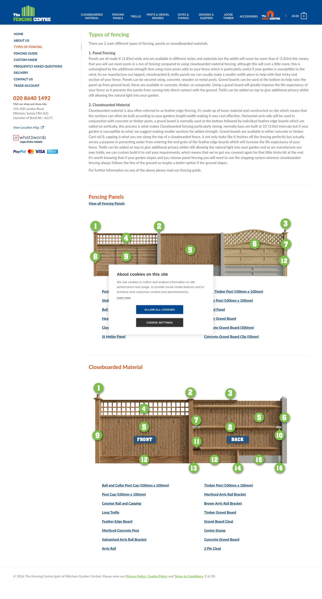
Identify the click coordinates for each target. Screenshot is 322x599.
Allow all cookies (159, 309)
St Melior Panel (114, 336)
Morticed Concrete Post (120, 530)
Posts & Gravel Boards (158, 16)
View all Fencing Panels (107, 203)
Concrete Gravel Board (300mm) (229, 327)
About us (21, 40)
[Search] (286, 17)
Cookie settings (159, 322)
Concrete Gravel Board (221, 539)
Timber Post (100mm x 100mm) (228, 300)
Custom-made (25, 60)
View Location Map (28, 127)
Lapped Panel (214, 309)
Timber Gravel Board (220, 318)
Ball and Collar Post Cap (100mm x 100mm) (135, 485)
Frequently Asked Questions (38, 66)
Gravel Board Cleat (218, 521)
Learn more (123, 297)
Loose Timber (228, 16)
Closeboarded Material (92, 16)
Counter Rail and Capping (121, 503)
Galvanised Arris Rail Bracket (124, 539)
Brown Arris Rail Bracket (223, 503)
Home (18, 34)
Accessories (249, 16)
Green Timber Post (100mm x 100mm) (233, 291)
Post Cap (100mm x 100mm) (124, 494)
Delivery (21, 72)
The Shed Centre (272, 15)
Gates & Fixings (183, 16)
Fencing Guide (26, 53)
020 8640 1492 (32, 98)
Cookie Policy (158, 576)
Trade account (27, 85)
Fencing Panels (118, 16)
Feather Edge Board (117, 521)
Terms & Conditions (188, 576)
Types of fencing (28, 47)
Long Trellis (110, 512)
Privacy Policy (136, 576)
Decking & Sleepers (206, 16)
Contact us (23, 79)
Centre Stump (214, 530)
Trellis (136, 16)
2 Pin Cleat (212, 548)
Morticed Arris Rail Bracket (225, 494)
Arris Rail (109, 548)
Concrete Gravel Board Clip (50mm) (231, 336)
